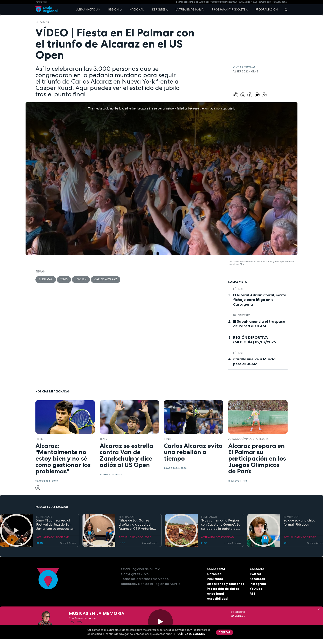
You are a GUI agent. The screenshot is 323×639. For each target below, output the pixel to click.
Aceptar (225, 632)
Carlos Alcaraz (105, 279)
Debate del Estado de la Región (192, 2)
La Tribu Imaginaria (190, 9)
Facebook (257, 579)
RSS (252, 593)
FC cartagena (280, 2)
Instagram (258, 584)
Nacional (137, 9)
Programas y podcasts (228, 9)
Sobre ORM (216, 569)
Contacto (257, 569)
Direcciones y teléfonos (225, 584)
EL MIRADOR (44, 517)
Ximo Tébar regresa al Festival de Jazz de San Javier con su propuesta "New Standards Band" (54, 524)
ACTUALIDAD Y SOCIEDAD (52, 537)
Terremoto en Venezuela (223, 2)
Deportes (158, 9)
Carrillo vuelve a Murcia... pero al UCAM (256, 361)
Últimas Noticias (248, 2)
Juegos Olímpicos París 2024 (248, 439)
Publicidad (215, 579)
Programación (266, 9)
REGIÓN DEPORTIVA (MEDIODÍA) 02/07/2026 (254, 340)
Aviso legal (215, 593)
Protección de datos (223, 589)
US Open (81, 279)
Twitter (255, 574)
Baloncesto (241, 315)
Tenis (64, 279)
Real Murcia (265, 2)
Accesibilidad (217, 598)
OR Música (238, 616)
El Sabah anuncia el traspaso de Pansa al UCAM (259, 323)
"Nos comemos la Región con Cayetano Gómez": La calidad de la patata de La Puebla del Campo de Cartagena (220, 524)
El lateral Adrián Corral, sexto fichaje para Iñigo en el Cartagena (259, 300)
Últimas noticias (88, 9)
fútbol (238, 289)
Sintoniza (214, 574)
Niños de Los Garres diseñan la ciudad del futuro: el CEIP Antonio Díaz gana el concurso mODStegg (136, 524)
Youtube (256, 589)
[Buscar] (285, 9)
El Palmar (42, 22)
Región (113, 9)
